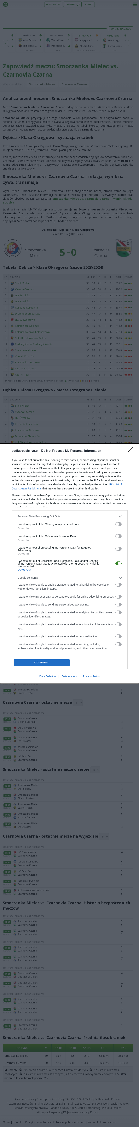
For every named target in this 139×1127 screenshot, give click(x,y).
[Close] (131, 450)
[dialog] (69, 563)
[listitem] (70, 516)
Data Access (69, 676)
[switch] (118, 524)
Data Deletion (47, 676)
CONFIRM (42, 662)
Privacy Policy (91, 676)
